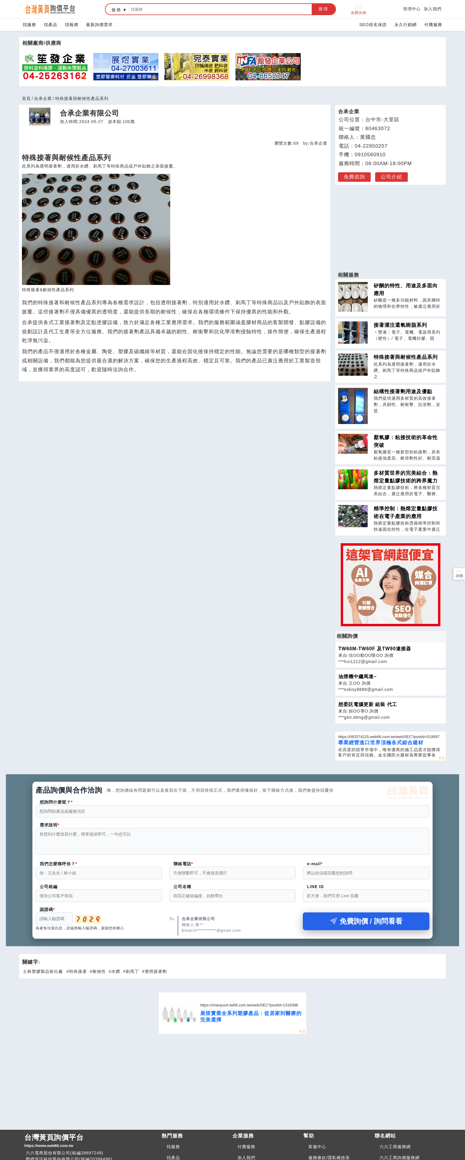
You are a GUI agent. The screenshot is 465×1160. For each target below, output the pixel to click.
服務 (117, 9)
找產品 (50, 24)
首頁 (26, 98)
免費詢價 (358, 9)
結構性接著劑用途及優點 (403, 391)
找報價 (71, 24)
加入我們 (433, 9)
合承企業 (43, 98)
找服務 (29, 24)
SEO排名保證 (373, 24)
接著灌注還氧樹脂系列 (400, 325)
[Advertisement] (390, 225)
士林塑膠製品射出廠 (43, 975)
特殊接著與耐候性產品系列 (406, 357)
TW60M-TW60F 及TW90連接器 (374, 648)
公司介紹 (391, 177)
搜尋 (324, 9)
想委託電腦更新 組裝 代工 (367, 704)
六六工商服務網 (395, 1150)
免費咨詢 (354, 177)
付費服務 (433, 24)
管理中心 (412, 9)
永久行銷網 (405, 24)
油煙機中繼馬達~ (357, 676)
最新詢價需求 (99, 24)
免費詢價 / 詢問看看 (366, 925)
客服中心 (317, 1150)
